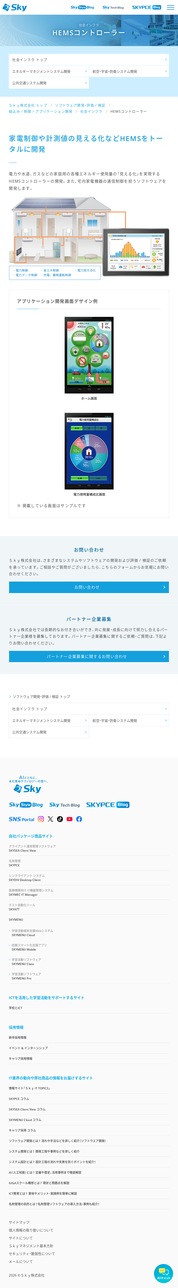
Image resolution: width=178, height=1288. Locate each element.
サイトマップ (19, 1222)
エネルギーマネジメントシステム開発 (41, 71)
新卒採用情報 (17, 1038)
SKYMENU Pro (90, 976)
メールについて (21, 1261)
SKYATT (89, 907)
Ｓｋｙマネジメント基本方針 (31, 1245)
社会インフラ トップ (29, 59)
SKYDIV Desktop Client (89, 877)
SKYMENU (16, 920)
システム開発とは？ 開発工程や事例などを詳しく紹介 (44, 1151)
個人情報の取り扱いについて (31, 1230)
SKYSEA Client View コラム (27, 1109)
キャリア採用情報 (20, 1059)
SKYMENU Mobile (90, 947)
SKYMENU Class (90, 961)
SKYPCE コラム (19, 1099)
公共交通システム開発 (29, 83)
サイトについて (21, 1238)
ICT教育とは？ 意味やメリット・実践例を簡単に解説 (43, 1194)
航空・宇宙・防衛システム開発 (115, 71)
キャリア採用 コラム (22, 1130)
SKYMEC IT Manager (89, 892)
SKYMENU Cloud (90, 933)
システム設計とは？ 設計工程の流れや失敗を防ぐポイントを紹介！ (52, 1162)
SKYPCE (89, 863)
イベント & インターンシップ (28, 1048)
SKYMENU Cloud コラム (25, 1120)
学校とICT (15, 1008)
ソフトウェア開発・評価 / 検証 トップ (41, 696)
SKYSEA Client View (89, 848)
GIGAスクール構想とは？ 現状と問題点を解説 (39, 1183)
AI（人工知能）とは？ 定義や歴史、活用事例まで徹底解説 (45, 1172)
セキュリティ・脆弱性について (32, 1253)
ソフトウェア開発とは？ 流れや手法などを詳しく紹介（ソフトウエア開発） (57, 1141)
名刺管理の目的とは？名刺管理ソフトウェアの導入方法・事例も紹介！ (54, 1204)
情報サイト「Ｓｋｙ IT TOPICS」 (29, 1088)
